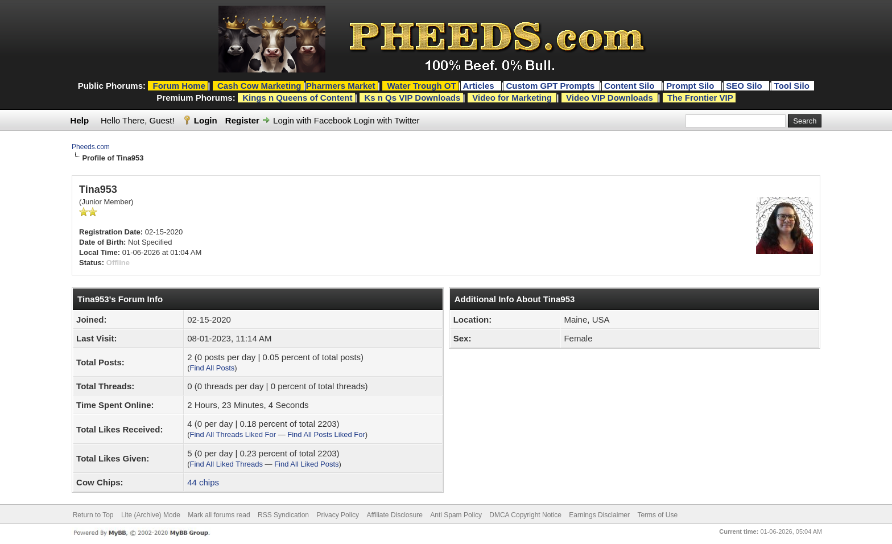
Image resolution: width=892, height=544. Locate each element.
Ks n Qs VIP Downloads (412, 97)
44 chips (203, 482)
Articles (480, 85)
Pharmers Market (340, 85)
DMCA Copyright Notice (525, 515)
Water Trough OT (421, 85)
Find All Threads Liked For (233, 434)
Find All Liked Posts (306, 464)
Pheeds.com (91, 147)
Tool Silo (793, 85)
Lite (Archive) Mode (150, 515)
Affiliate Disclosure (394, 515)
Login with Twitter (387, 120)
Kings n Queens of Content (297, 97)
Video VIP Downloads (609, 97)
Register (242, 120)
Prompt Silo (691, 85)
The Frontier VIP (700, 97)
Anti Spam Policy (456, 515)
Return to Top (93, 515)
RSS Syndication (283, 515)
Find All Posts (212, 368)
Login (205, 120)
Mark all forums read (219, 515)
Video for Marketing (512, 97)
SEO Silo (745, 85)
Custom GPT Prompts (550, 85)
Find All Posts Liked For (326, 434)
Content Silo (630, 85)
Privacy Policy (337, 515)
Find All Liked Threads (226, 464)
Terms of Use (657, 515)
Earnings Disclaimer (599, 515)
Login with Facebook (312, 120)
